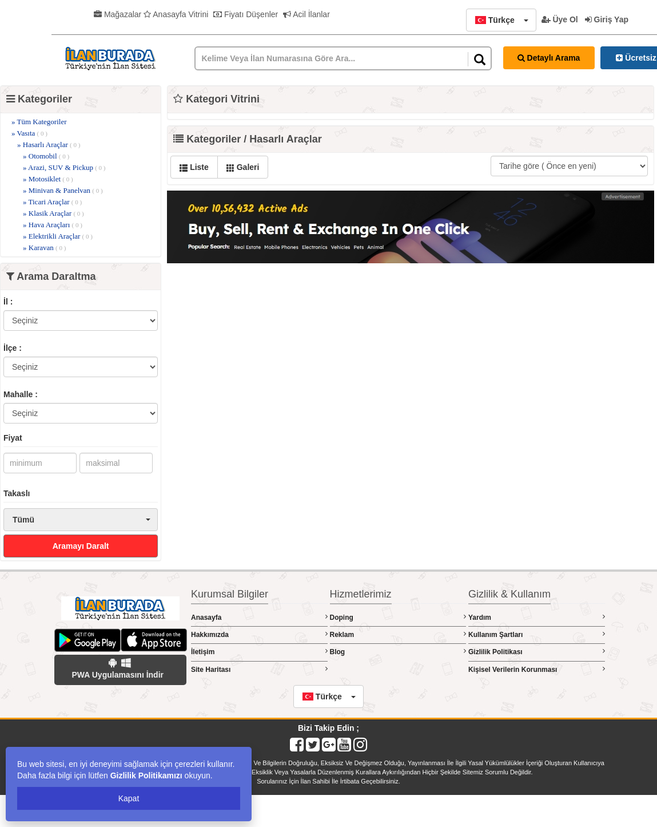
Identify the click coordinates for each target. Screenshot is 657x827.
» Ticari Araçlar (52, 201)
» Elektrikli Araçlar (58, 236)
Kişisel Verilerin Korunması (536, 669)
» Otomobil (46, 156)
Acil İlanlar (306, 14)
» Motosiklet (48, 179)
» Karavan (44, 247)
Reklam (398, 634)
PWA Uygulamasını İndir (117, 668)
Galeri (243, 167)
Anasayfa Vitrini (176, 14)
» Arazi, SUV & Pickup (64, 167)
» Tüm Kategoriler (39, 121)
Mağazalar (117, 14)
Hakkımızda (259, 634)
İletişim (259, 651)
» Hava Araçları (52, 224)
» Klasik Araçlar (53, 213)
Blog (398, 651)
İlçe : (12, 348)
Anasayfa (259, 617)
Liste (194, 167)
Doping (398, 617)
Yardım (536, 617)
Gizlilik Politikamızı (146, 775)
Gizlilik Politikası (536, 651)
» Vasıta (29, 133)
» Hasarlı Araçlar (48, 144)
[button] (501, 20)
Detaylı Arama (548, 57)
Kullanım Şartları (536, 634)
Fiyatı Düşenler (245, 14)
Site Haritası (259, 669)
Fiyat (12, 437)
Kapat (129, 798)
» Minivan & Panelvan (63, 190)
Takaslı (16, 493)
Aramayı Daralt (81, 546)
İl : (8, 301)
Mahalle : (20, 394)
